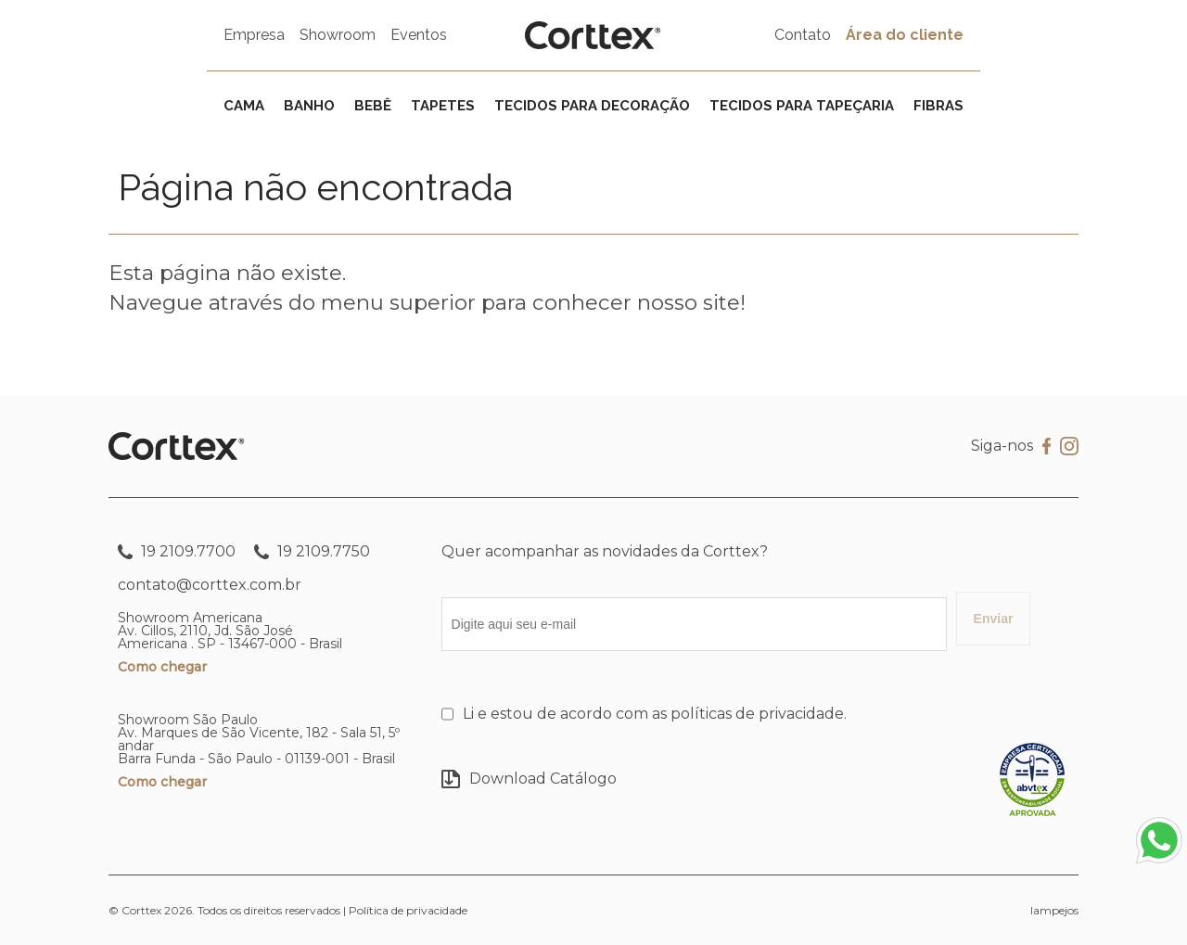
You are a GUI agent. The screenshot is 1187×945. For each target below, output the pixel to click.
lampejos (1054, 910)
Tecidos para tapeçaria (801, 105)
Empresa (254, 35)
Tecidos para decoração (592, 105)
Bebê (372, 105)
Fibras (938, 105)
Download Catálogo (529, 779)
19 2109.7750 (312, 551)
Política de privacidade (408, 910)
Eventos (418, 35)
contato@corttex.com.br (209, 585)
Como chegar (162, 666)
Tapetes (443, 105)
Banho (309, 105)
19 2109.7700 (177, 551)
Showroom (338, 35)
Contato (802, 35)
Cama (243, 105)
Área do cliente (905, 35)
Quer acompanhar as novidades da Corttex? (604, 551)
